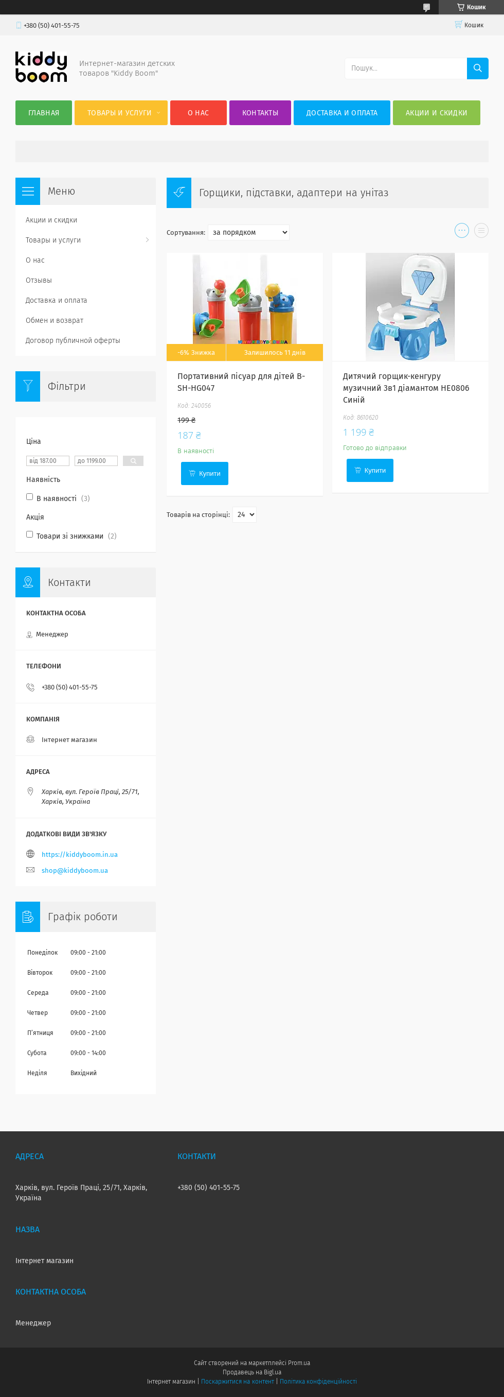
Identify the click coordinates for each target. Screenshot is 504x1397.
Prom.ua (299, 1363)
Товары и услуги (119, 113)
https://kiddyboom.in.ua (80, 854)
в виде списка (481, 232)
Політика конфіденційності (318, 1381)
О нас (198, 113)
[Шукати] (478, 68)
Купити (210, 473)
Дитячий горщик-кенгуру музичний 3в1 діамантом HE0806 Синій (406, 388)
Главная (43, 113)
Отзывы (39, 280)
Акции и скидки (436, 113)
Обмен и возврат (54, 320)
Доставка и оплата (342, 113)
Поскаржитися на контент (237, 1381)
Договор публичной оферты (73, 340)
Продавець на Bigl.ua (252, 1372)
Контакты (260, 113)
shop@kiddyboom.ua (75, 870)
